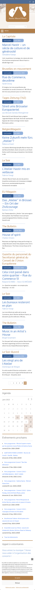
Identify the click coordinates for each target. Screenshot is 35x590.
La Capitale (8, 36)
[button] (32, 559)
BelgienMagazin (11, 129)
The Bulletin (9, 226)
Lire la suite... (8, 40)
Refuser (17, 583)
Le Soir (6, 160)
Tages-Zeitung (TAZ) (14, 97)
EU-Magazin (9, 191)
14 (26, 417)
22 (30, 422)
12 (17, 417)
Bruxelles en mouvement (16, 68)
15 (30, 417)
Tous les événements (11, 537)
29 (30, 426)
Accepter (17, 578)
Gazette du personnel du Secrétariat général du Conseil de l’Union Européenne (16, 259)
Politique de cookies (10, 587)
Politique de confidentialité (22, 587)
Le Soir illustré (10, 351)
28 (26, 426)
